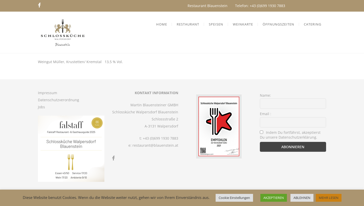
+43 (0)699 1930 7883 (267, 5)
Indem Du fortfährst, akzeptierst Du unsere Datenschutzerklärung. (290, 135)
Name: (265, 95)
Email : (265, 113)
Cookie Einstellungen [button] (234, 197)
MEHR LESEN (328, 197)
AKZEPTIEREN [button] (273, 197)
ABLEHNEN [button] (301, 197)
